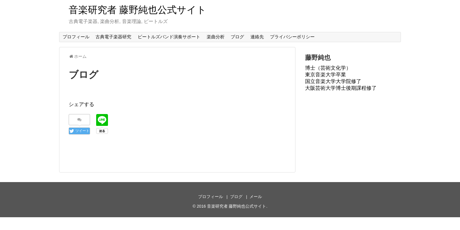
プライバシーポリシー (292, 36)
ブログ (237, 36)
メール (255, 196)
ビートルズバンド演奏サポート (169, 36)
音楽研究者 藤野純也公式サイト (137, 9)
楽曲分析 (216, 36)
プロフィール (76, 36)
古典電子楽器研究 (113, 36)
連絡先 (257, 36)
